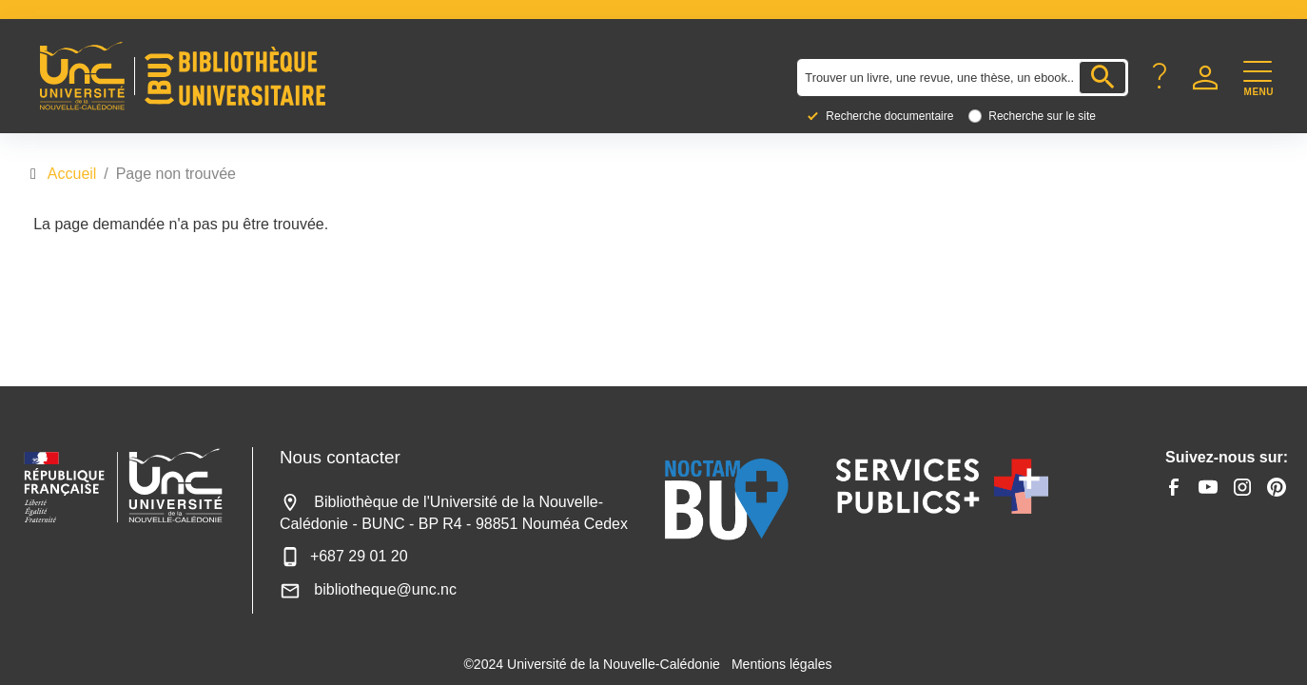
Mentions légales (782, 664)
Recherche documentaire (889, 116)
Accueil (72, 174)
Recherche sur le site (1042, 116)
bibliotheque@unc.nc (368, 589)
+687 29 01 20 (344, 556)
